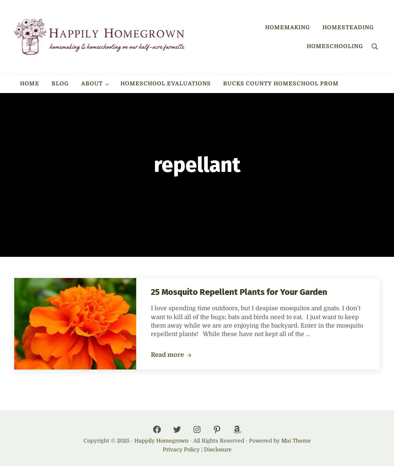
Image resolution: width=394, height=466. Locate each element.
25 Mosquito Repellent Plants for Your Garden (239, 292)
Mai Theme (296, 441)
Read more (171, 355)
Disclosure (218, 449)
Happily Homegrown (161, 441)
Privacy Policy (181, 449)
